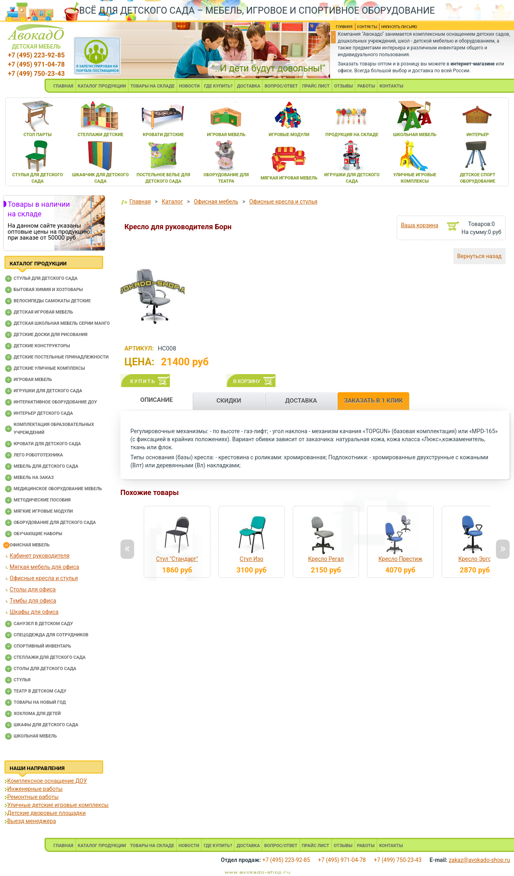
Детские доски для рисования (51, 334)
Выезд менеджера (31, 821)
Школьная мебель (35, 736)
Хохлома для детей (37, 713)
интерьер (478, 134)
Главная (140, 201)
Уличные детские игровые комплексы (57, 805)
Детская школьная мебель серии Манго (62, 323)
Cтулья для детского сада (46, 278)
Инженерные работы (35, 789)
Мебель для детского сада (46, 466)
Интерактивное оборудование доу (55, 402)
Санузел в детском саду (43, 623)
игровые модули (289, 134)
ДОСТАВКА (248, 86)
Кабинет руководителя (39, 555)
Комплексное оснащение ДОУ (47, 781)
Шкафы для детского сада (46, 724)
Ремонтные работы (33, 797)
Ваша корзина (419, 225)
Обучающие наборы (38, 533)
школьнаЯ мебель (414, 134)
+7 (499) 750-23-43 (36, 73)
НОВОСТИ (189, 86)
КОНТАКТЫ (391, 86)
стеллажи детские (100, 134)
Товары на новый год (40, 702)
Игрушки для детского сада (48, 390)
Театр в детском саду (40, 691)
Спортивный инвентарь (42, 646)
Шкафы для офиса (34, 612)
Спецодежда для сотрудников (51, 635)
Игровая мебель (33, 379)
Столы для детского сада (45, 668)
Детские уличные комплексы (49, 368)
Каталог (172, 201)
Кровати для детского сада (47, 443)
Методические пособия (42, 500)
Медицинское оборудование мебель (58, 488)
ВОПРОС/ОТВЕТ (281, 86)
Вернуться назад (479, 256)
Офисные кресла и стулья (44, 578)
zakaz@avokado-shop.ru (479, 860)
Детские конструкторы (42, 345)
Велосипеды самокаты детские (52, 301)
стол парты (37, 134)
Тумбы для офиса (33, 600)
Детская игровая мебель (43, 312)
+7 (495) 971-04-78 (36, 64)
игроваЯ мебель (226, 134)
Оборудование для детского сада (55, 522)
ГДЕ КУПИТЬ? (218, 86)
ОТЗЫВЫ (343, 86)
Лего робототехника (38, 455)
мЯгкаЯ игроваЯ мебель (289, 178)
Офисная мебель (30, 545)
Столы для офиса (33, 589)
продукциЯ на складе (351, 134)
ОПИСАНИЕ (156, 399)
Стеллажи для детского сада (50, 657)
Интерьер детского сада (43, 413)
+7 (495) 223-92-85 (36, 55)
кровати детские (163, 134)
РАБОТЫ (366, 86)
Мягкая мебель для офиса (44, 567)
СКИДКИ (228, 400)
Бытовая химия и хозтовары (48, 289)
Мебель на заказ (34, 477)
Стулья (22, 679)
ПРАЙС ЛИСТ (316, 86)
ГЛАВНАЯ (63, 86)
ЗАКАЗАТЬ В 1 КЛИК (373, 400)
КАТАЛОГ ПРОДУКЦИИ (102, 86)
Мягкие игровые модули (43, 511)
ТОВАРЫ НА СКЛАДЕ (153, 86)
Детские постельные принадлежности (61, 357)
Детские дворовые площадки (46, 813)
